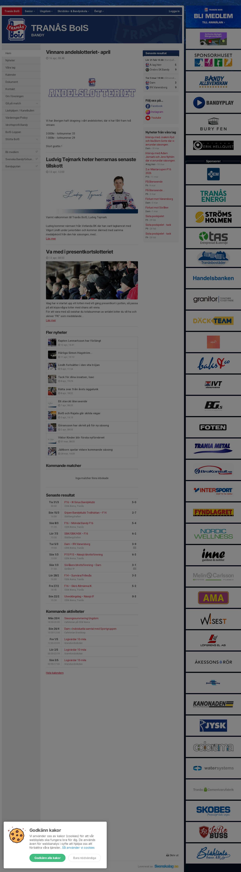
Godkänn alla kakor (47, 858)
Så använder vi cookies (78, 847)
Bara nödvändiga (84, 858)
